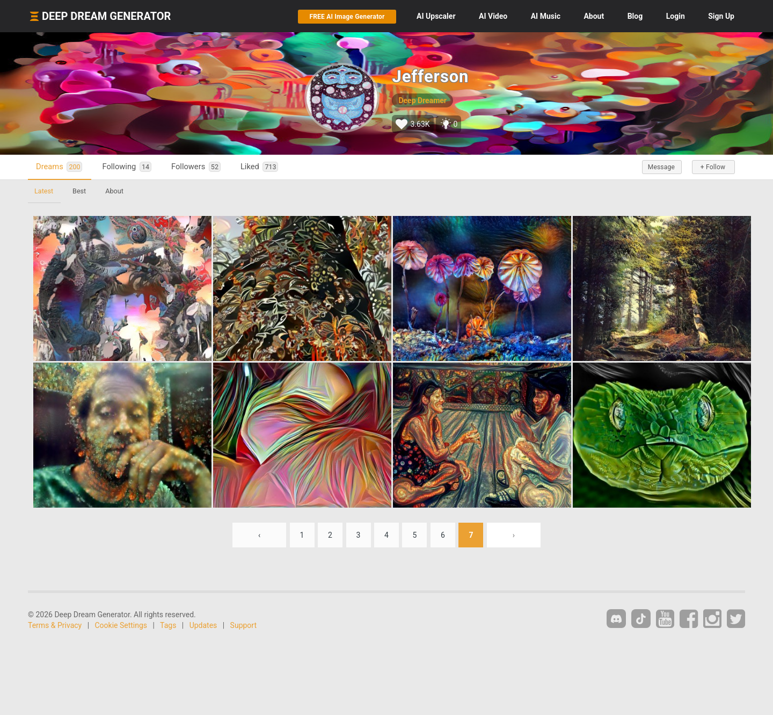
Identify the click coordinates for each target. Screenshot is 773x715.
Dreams (59, 167)
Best (79, 191)
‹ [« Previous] (259, 535)
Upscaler (436, 16)
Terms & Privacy (55, 625)
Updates (203, 625)
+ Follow (713, 167)
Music (545, 16)
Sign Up (721, 16)
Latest (43, 191)
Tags (168, 625)
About (594, 16)
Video (493, 16)
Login (675, 16)
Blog (635, 16)
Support (243, 625)
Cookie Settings (121, 625)
